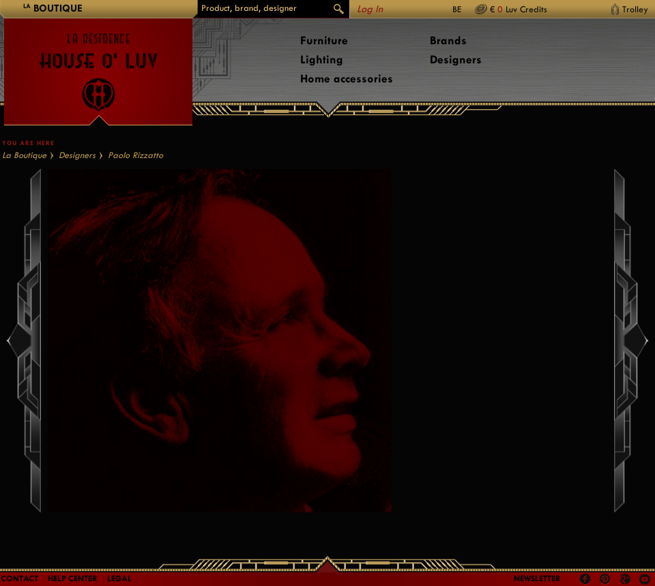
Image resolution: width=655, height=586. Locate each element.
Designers (456, 59)
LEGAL (119, 578)
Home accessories (346, 78)
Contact (19, 578)
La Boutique (24, 155)
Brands (448, 40)
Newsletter (537, 578)
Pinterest (605, 579)
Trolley (635, 9)
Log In (370, 9)
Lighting (321, 59)
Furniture (324, 40)
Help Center (73, 578)
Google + (627, 580)
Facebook (585, 579)
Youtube (645, 579)
